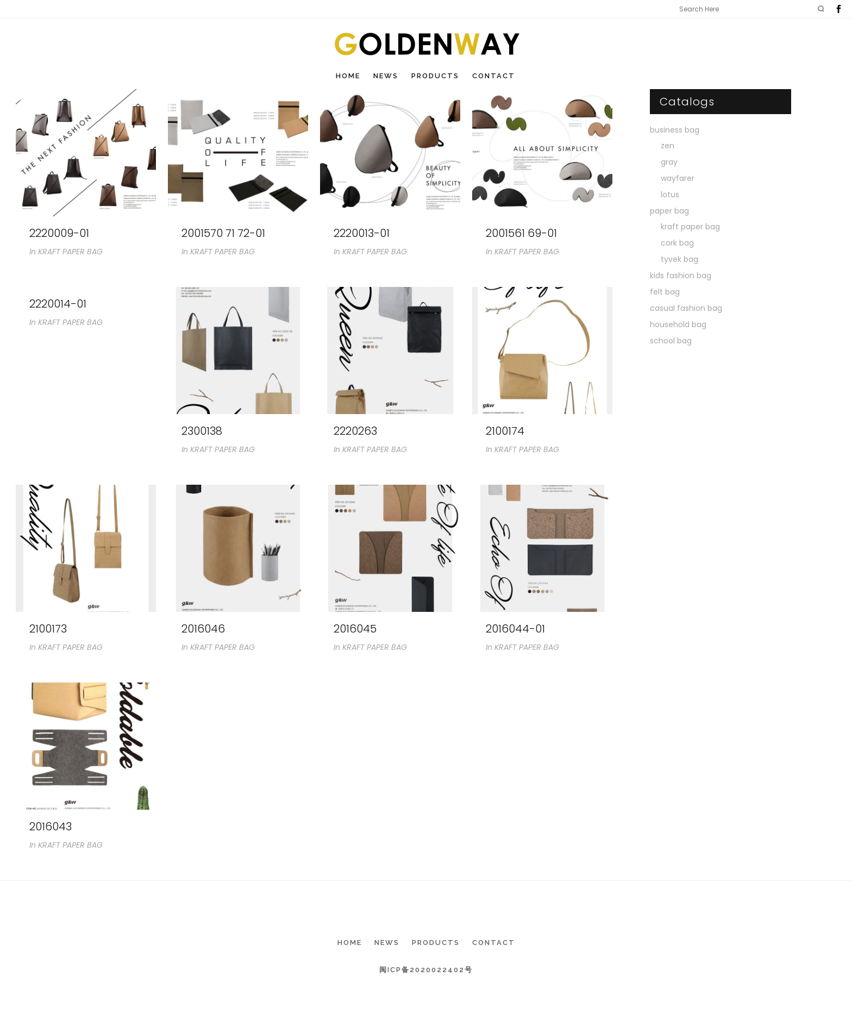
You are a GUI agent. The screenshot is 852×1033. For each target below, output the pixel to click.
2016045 (355, 628)
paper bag (669, 210)
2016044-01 (515, 628)
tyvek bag (679, 259)
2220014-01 (57, 303)
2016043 (50, 826)
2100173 (48, 628)
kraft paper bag (690, 226)
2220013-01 (362, 233)
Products (436, 942)
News (386, 942)
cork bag (677, 242)
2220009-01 (59, 233)
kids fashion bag (680, 275)
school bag (671, 340)
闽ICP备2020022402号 (426, 970)
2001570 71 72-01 (223, 233)
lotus (670, 194)
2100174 (505, 431)
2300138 (201, 431)
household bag (678, 324)
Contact (493, 942)
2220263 (355, 431)
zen (667, 145)
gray (669, 161)
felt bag (665, 291)
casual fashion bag (686, 308)
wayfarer (677, 178)
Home (349, 942)
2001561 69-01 (521, 233)
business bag (674, 129)
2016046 (203, 628)
